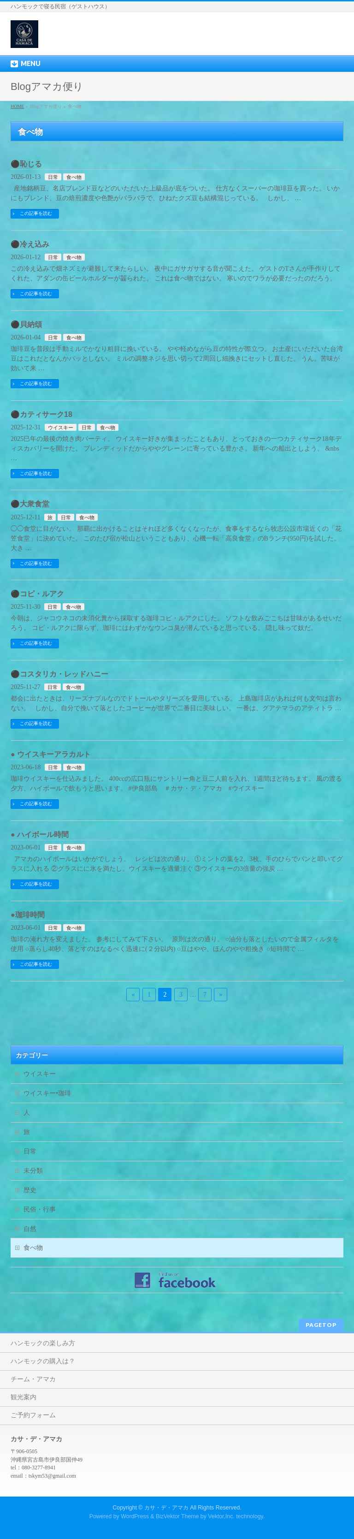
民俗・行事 (40, 1209)
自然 (30, 1228)
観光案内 (23, 1397)
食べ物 (74, 177)
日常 (53, 177)
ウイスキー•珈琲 (47, 1093)
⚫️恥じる (26, 164)
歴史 (30, 1190)
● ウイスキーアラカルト (51, 754)
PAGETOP (321, 1324)
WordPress (135, 1516)
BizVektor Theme (177, 1516)
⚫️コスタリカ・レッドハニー (59, 674)
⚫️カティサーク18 (41, 414)
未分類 (33, 1170)
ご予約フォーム (33, 1415)
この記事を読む (36, 213)
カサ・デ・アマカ (166, 1507)
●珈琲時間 (28, 915)
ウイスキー (60, 427)
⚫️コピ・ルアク (37, 594)
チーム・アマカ (33, 1379)
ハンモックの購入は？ (43, 1361)
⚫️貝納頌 (26, 324)
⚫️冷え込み (30, 244)
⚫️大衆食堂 (30, 504)
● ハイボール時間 (40, 834)
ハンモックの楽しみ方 (43, 1343)
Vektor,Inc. (221, 1516)
